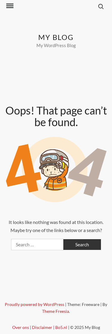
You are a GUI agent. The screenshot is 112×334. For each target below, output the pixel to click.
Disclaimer (42, 327)
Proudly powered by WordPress (35, 304)
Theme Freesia (55, 311)
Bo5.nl (61, 327)
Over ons (20, 327)
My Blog (56, 37)
